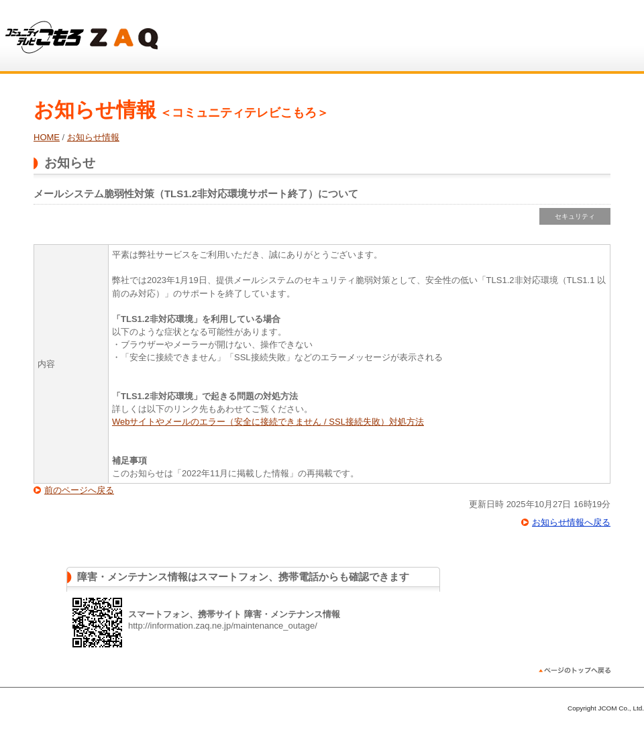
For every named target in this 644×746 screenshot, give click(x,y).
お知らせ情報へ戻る (571, 522)
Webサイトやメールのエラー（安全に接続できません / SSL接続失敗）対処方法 (268, 422)
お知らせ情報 (93, 137)
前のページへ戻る (79, 490)
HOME (47, 137)
